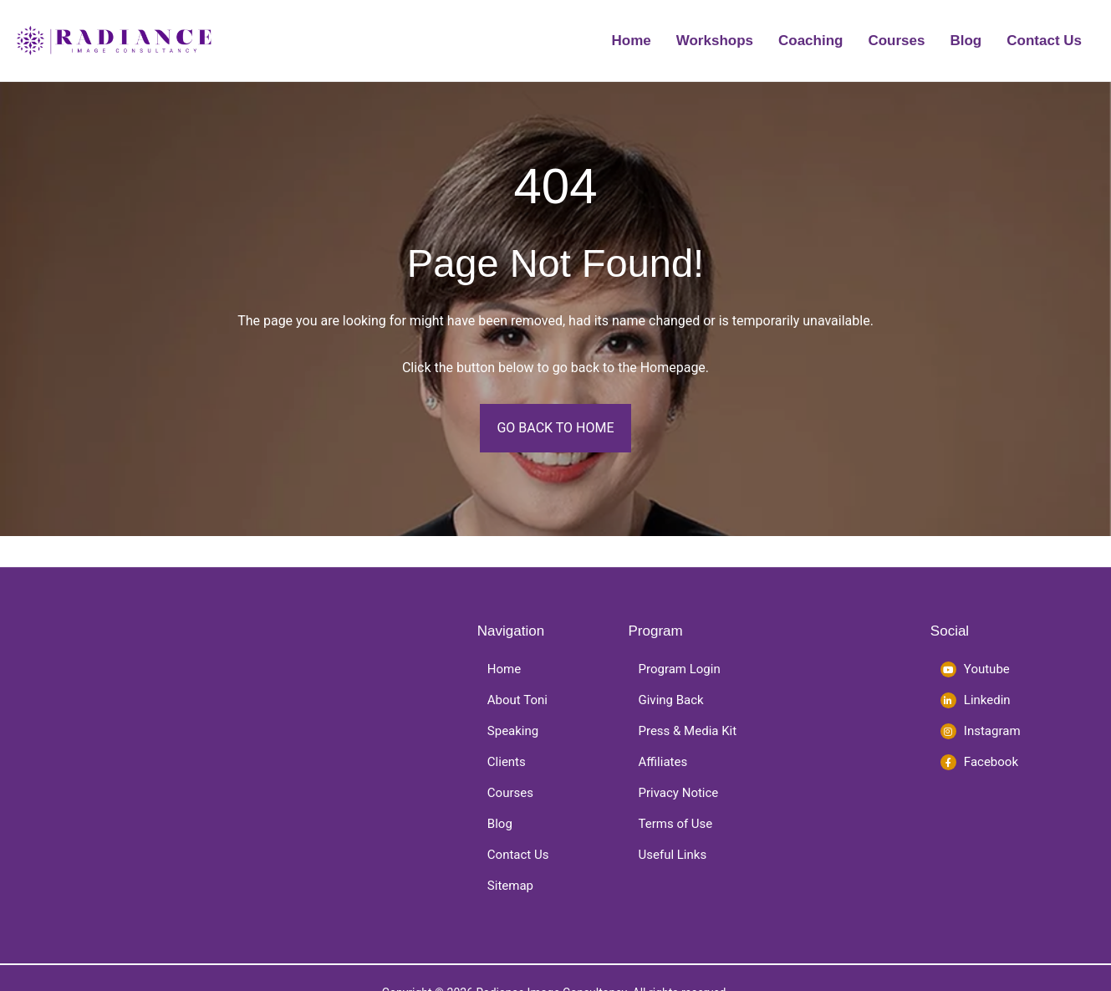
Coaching (810, 41)
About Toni (517, 699)
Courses (896, 41)
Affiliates (663, 761)
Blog (965, 41)
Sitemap (510, 885)
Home (631, 41)
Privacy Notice (679, 792)
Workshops (714, 41)
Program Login (680, 669)
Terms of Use (676, 823)
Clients (506, 761)
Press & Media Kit (688, 730)
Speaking (512, 730)
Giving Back (671, 699)
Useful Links (673, 854)
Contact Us (1044, 41)
